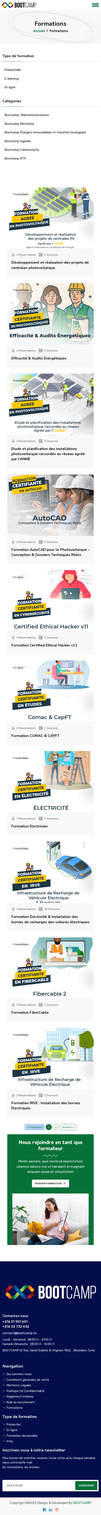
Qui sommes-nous (19, 1374)
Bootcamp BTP (15, 158)
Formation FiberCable (30, 1012)
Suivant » (68, 1127)
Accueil (39, 31)
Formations (14, 1408)
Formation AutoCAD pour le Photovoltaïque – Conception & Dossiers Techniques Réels (50, 552)
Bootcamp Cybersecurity (21, 150)
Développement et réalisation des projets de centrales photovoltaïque (50, 265)
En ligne (9, 87)
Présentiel (13, 1424)
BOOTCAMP (82, 1503)
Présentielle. (12, 70)
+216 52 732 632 (15, 1327)
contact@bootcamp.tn (19, 1333)
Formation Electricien (29, 826)
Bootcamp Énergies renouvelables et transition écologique (45, 132)
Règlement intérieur (20, 1396)
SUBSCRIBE (86, 1485)
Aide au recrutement (20, 1402)
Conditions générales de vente (27, 1380)
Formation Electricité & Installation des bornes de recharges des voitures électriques (50, 919)
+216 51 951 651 (15, 1322)
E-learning (11, 78)
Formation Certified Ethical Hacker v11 (44, 645)
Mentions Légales (18, 1385)
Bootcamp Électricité (19, 124)
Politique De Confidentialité (25, 1391)
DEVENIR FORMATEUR (50, 1183)
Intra (9, 1441)
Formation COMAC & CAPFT (35, 735)
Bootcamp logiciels (17, 141)
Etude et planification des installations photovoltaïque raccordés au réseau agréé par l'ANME (48, 453)
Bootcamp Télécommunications (26, 115)
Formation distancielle (21, 1436)
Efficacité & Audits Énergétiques (38, 358)
